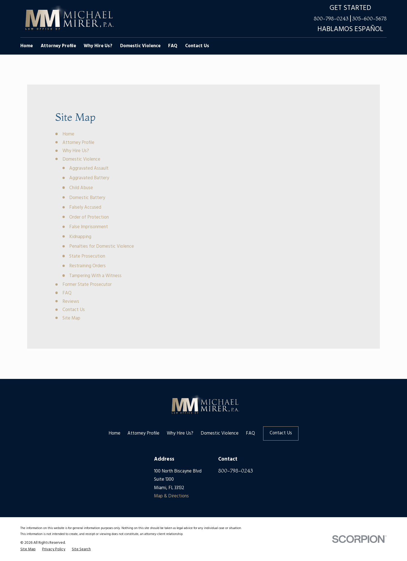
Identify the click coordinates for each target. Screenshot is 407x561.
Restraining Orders (87, 266)
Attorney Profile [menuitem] (58, 46)
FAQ (67, 293)
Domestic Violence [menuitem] (140, 46)
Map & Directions (171, 496)
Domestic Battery (87, 198)
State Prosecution (87, 256)
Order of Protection (89, 217)
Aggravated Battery (89, 178)
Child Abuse (81, 188)
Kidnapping (80, 237)
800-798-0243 (331, 18)
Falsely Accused (85, 207)
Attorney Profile (78, 142)
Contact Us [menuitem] (197, 46)
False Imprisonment (88, 227)
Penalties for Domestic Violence (101, 246)
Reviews (70, 301)
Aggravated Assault (89, 168)
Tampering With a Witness (95, 276)
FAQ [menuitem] (172, 46)
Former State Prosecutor (87, 284)
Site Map (71, 318)
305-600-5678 (369, 18)
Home (68, 134)
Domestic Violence (81, 159)
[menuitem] (28, 549)
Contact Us (73, 310)
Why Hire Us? (75, 151)
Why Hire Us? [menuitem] (98, 46)
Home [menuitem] (26, 46)
